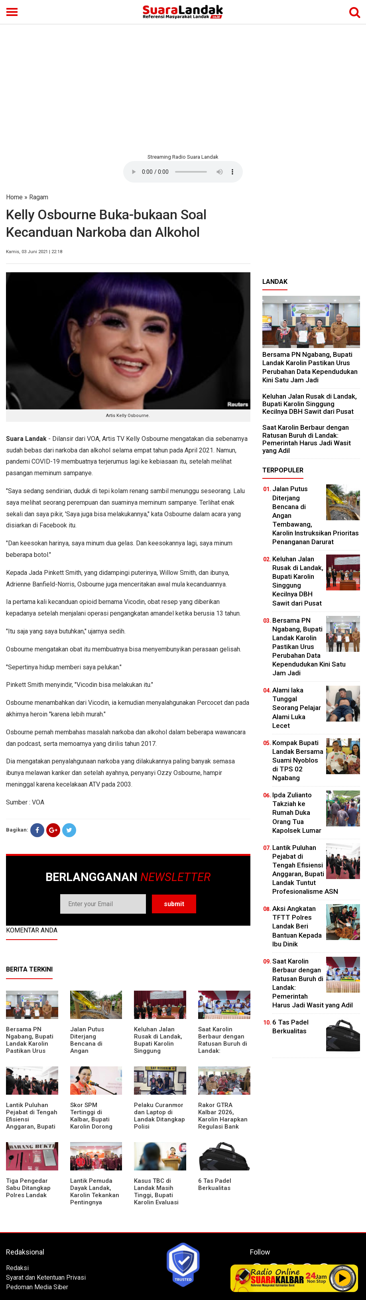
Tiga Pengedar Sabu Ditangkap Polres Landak (28, 1188)
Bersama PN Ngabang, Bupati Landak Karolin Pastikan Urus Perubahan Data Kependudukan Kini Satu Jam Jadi (310, 367)
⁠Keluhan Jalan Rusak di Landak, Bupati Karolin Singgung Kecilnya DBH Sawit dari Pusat (158, 1047)
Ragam (38, 197)
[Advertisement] (183, 88)
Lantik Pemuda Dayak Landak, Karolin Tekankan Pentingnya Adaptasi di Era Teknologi (94, 1198)
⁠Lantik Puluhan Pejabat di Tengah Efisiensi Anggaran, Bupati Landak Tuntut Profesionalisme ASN (31, 1126)
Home (14, 197)
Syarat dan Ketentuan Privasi (46, 1277)
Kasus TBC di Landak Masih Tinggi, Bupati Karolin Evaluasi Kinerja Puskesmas (156, 1198)
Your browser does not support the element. (183, 172)
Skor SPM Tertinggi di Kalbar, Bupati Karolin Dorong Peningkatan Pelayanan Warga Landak (95, 1126)
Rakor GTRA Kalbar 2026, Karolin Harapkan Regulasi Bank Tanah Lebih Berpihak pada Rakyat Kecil (223, 1126)
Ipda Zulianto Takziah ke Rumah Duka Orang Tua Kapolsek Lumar (296, 812)
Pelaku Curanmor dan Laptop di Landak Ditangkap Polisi (159, 1115)
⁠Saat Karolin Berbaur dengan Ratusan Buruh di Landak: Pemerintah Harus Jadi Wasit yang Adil (306, 438)
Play (343, 1278)
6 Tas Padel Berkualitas (214, 1184)
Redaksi (17, 1268)
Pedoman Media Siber (37, 1287)
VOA (38, 802)
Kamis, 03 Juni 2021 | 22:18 (34, 251)
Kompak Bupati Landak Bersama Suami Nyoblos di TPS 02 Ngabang (297, 760)
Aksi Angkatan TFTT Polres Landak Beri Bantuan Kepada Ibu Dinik (297, 926)
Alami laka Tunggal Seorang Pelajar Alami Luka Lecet (296, 707)
